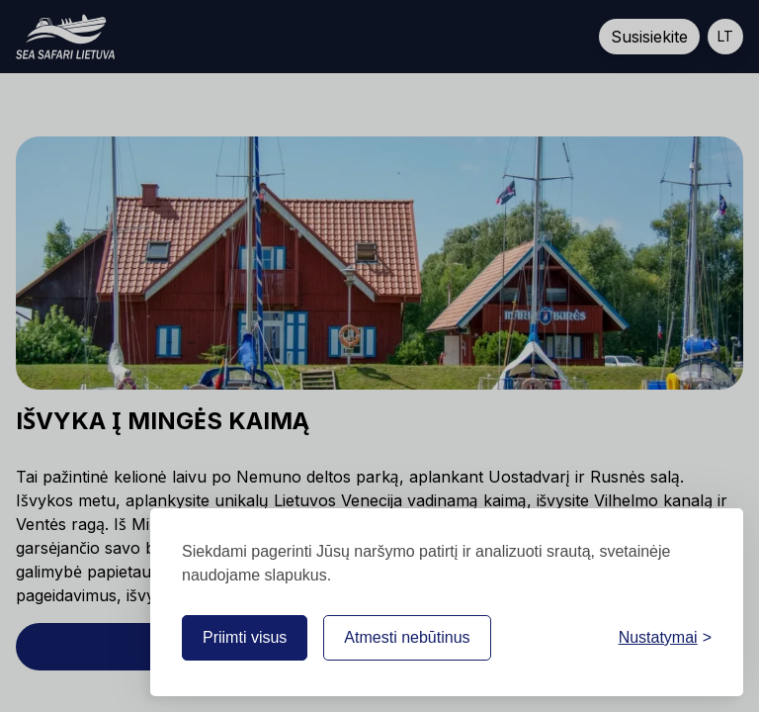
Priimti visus (245, 637)
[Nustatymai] (665, 638)
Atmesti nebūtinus (406, 637)
